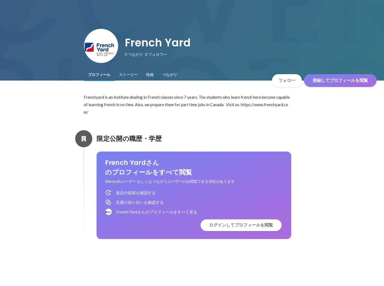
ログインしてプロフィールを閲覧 (241, 225)
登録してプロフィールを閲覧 (340, 80)
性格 (150, 74)
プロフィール (99, 74)
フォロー (286, 80)
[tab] (99, 74)
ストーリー (128, 74)
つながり (169, 74)
